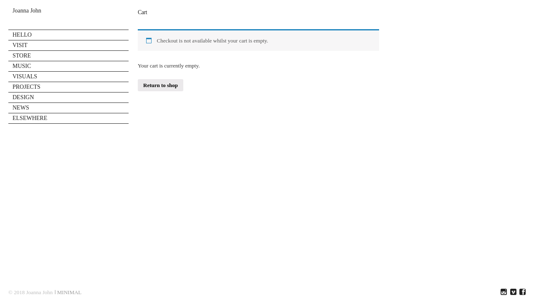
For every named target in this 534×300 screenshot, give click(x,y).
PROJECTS (26, 87)
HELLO (22, 35)
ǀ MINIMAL (68, 292)
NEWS (21, 108)
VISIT (20, 45)
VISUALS (25, 76)
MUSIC (22, 66)
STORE (22, 55)
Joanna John (27, 10)
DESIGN (23, 97)
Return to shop (160, 85)
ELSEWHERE (30, 118)
